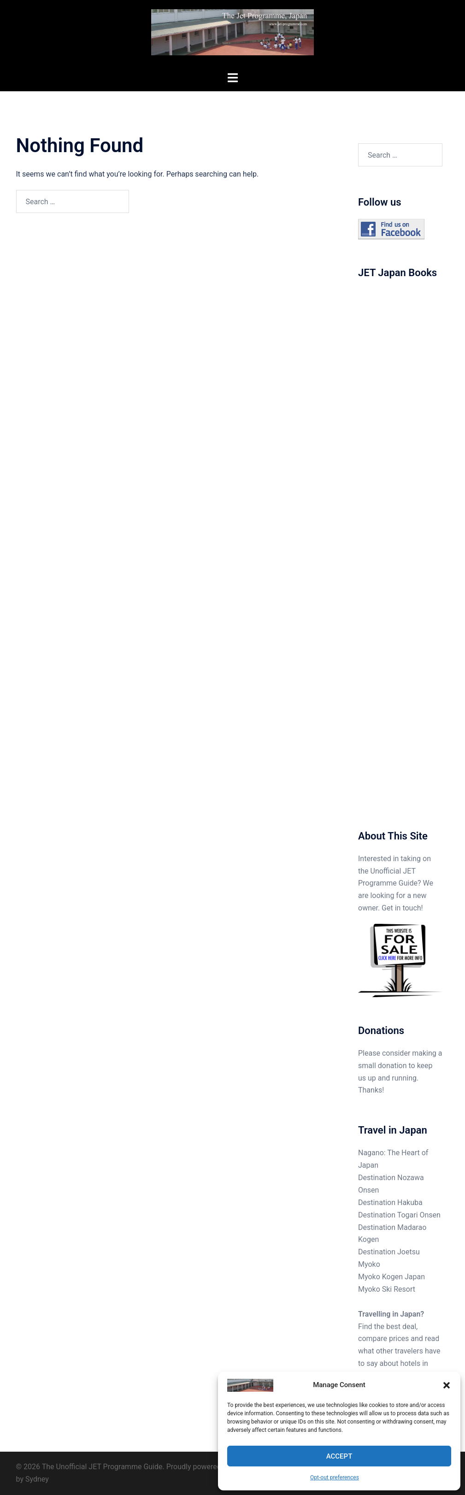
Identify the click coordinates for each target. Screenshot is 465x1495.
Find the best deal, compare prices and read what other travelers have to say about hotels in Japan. (399, 1351)
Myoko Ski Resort (386, 1289)
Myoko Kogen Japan (391, 1276)
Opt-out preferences (334, 1477)
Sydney (37, 1479)
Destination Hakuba (390, 1202)
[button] (446, 1385)
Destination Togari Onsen (399, 1215)
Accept (339, 1456)
